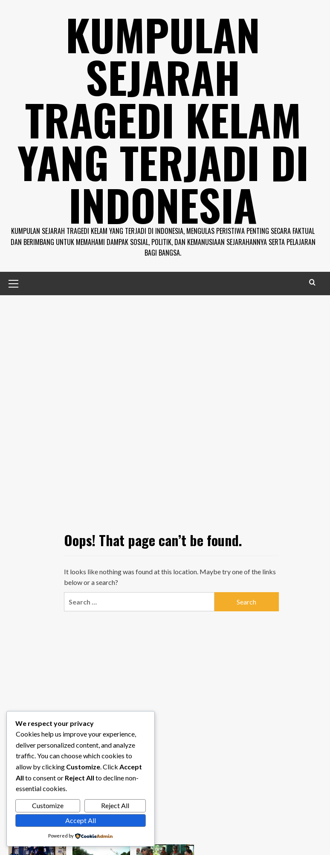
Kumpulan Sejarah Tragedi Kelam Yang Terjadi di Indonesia (163, 119)
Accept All (80, 820)
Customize (48, 805)
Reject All (115, 805)
